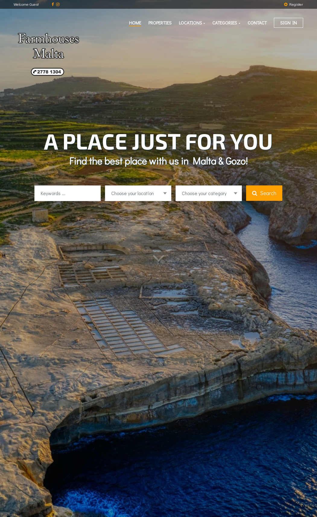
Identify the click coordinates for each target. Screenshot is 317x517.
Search (264, 193)
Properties (160, 23)
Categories (224, 23)
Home (135, 23)
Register (293, 4)
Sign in (288, 23)
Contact (257, 23)
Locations (190, 23)
